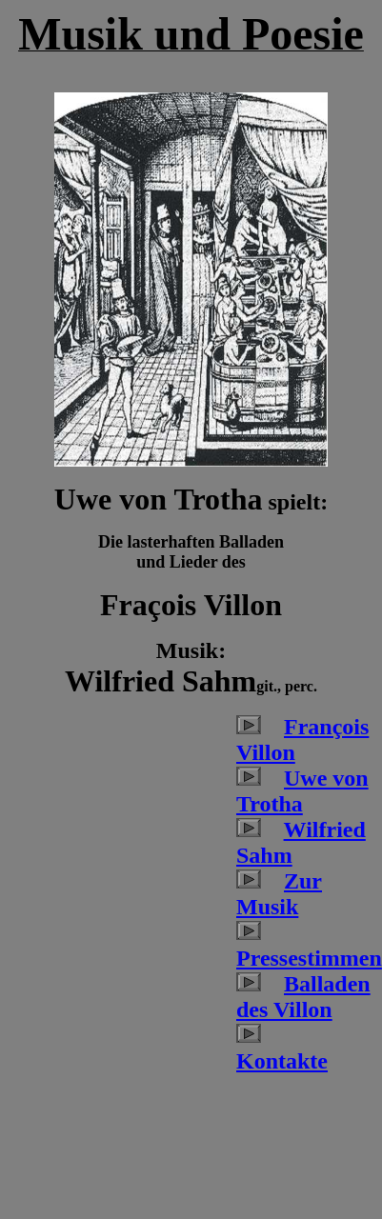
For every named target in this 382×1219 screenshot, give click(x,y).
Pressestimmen (309, 958)
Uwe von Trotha (302, 791)
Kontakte (282, 1061)
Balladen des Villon (303, 996)
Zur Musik (279, 894)
